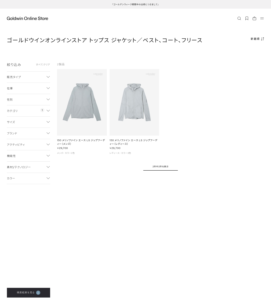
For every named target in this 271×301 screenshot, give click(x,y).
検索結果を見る (28, 293)
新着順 (255, 39)
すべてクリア (43, 64)
